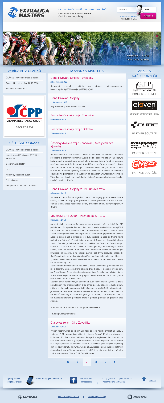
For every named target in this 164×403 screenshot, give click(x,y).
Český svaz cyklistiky (15, 164)
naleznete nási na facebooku (86, 380)
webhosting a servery (97, 396)
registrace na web (129, 16)
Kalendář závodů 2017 (16, 88)
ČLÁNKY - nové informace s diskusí (22, 78)
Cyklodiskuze (12, 180)
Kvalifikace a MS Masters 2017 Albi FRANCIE (22, 157)
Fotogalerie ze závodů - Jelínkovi (21, 185)
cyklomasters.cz (125, 378)
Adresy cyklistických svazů (18, 175)
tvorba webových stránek (68, 396)
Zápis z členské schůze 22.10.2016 (22, 83)
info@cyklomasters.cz (52, 378)
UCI (7, 169)
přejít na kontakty (15, 382)
